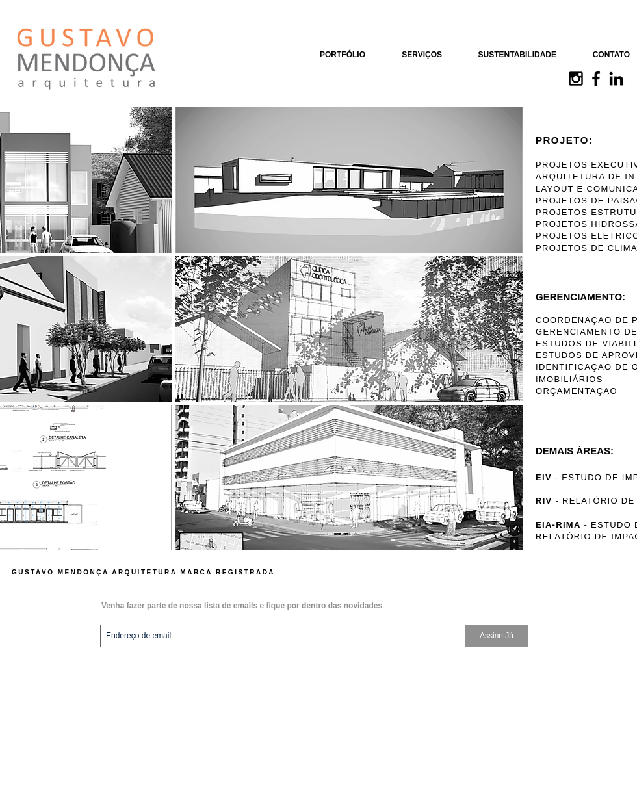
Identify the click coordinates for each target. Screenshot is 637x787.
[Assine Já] (496, 636)
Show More (173, 560)
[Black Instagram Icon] (576, 78)
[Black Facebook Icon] (596, 78)
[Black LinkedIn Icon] (616, 78)
